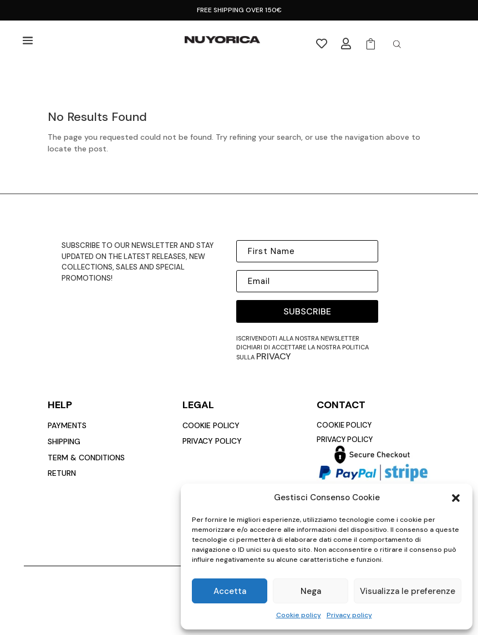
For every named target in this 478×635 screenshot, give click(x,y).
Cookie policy (298, 615)
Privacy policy (349, 615)
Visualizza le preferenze (407, 591)
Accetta (229, 591)
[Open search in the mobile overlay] (397, 44)
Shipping (64, 441)
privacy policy (212, 441)
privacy (273, 356)
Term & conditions (86, 458)
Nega (311, 591)
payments (67, 425)
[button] (455, 498)
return (62, 473)
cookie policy (211, 425)
